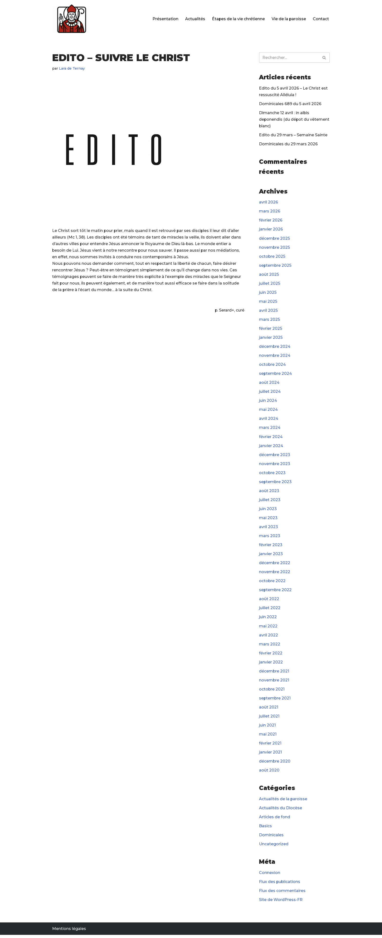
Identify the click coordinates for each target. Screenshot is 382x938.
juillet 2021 (269, 718)
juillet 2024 (270, 392)
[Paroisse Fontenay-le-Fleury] (71, 18)
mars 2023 (269, 537)
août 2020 (269, 773)
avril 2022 (268, 637)
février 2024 (271, 438)
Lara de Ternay (72, 68)
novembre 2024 (275, 356)
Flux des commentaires (282, 893)
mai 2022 (268, 628)
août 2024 (269, 383)
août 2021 (268, 709)
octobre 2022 (272, 582)
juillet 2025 (269, 284)
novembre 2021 (274, 682)
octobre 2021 (272, 691)
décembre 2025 (274, 239)
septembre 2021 (275, 700)
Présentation (165, 19)
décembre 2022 (274, 564)
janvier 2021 (270, 754)
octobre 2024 (272, 365)
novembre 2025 (274, 248)
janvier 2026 (271, 229)
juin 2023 (268, 510)
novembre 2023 (274, 465)
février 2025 (270, 329)
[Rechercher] (289, 57)
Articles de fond (274, 819)
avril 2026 (268, 202)
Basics (265, 828)
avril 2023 (268, 528)
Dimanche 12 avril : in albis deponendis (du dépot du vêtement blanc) (294, 120)
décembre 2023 (274, 456)
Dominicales (271, 837)
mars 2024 (269, 429)
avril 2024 (268, 419)
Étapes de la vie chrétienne (238, 19)
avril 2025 (268, 311)
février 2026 (270, 220)
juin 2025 (268, 293)
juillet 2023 (269, 501)
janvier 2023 (271, 555)
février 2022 (270, 655)
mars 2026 (269, 211)
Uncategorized (273, 847)
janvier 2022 (271, 664)
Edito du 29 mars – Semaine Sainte (293, 135)
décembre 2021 (274, 673)
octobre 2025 (272, 257)
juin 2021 (267, 727)
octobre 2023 (272, 474)
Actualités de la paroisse (283, 801)
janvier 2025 (271, 338)
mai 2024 (268, 410)
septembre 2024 (275, 374)
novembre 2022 (274, 573)
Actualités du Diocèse (280, 810)
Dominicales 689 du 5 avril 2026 (290, 103)
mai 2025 (268, 302)
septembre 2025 (275, 266)
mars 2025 (269, 320)
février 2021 (270, 745)
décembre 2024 (275, 347)
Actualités (195, 19)
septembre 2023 (275, 483)
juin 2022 (268, 619)
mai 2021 (268, 736)
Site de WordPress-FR (281, 902)
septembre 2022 (275, 591)
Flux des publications (280, 884)
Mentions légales (69, 931)
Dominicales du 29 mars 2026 (288, 144)
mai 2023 (268, 519)
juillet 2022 (269, 609)
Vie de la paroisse (288, 19)
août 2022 (269, 600)
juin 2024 (268, 401)
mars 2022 (269, 646)
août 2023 (269, 492)
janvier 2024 (271, 447)
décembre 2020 (275, 764)
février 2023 (270, 546)
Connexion (269, 875)
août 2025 (269, 275)
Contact (321, 19)
